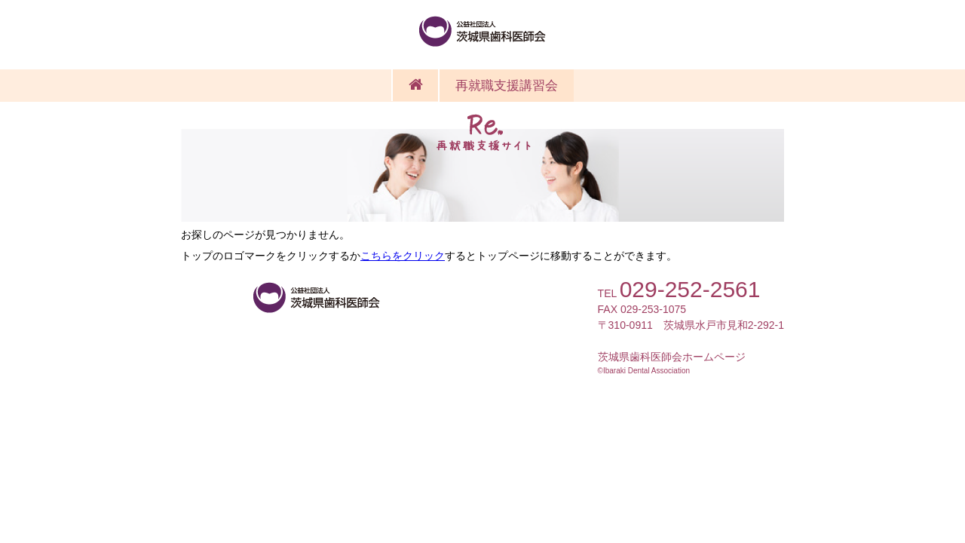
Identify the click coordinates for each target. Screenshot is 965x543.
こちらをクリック (402, 256)
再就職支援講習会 (506, 85)
